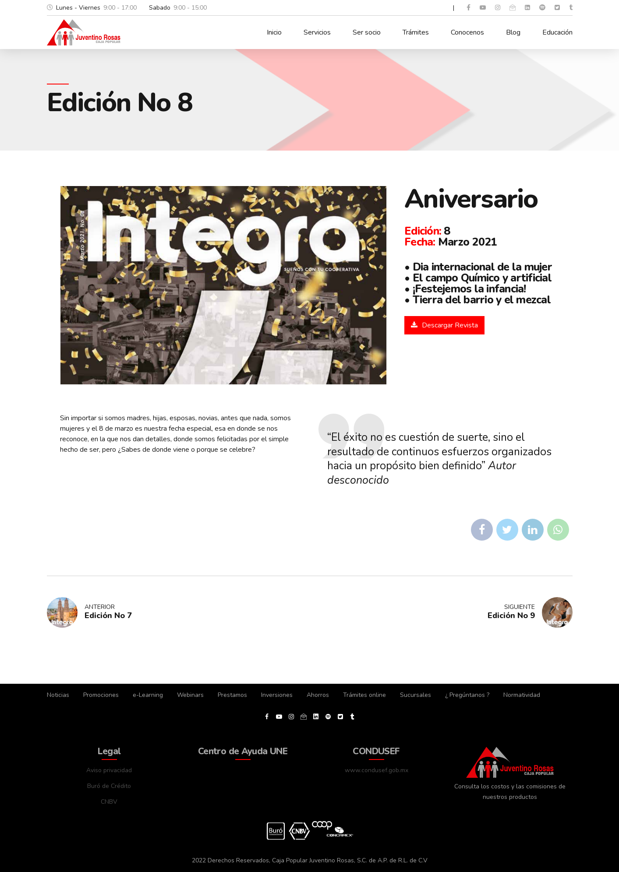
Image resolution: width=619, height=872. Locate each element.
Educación (557, 32)
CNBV (109, 802)
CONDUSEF (376, 751)
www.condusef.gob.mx (376, 770)
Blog (513, 32)
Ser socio (367, 32)
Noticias (58, 695)
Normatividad (521, 695)
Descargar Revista (450, 325)
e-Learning (148, 695)
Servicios (317, 32)
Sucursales (415, 695)
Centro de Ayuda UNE (242, 751)
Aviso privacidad (109, 770)
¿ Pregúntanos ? (467, 695)
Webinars (190, 695)
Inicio (274, 32)
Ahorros (318, 695)
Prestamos (232, 695)
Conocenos (467, 32)
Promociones (101, 695)
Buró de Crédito (109, 786)
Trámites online (364, 695)
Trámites (416, 32)
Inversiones (277, 695)
